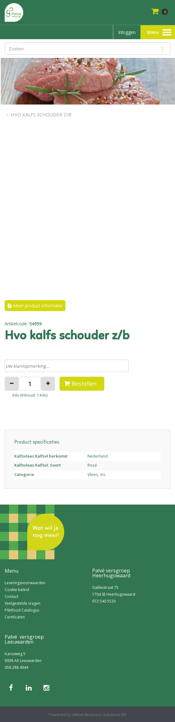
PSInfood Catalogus (22, 610)
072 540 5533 (104, 601)
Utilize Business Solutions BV (99, 714)
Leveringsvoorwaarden (25, 582)
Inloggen (127, 32)
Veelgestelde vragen (22, 603)
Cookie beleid (17, 589)
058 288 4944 (16, 667)
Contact (11, 596)
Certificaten (15, 617)
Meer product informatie (37, 306)
